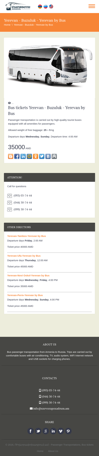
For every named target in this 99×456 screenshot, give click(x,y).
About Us (53, 451)
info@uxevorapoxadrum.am (51, 408)
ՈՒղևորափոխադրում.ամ (32, 444)
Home (7, 24)
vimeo (61, 431)
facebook (30, 431)
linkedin (53, 431)
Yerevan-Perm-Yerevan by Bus (25, 295)
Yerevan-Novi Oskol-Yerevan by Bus (28, 275)
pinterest (68, 431)
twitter (38, 431)
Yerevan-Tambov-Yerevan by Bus (26, 236)
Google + (45, 431)
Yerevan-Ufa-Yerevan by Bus (23, 255)
